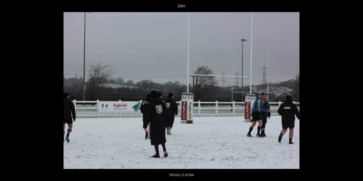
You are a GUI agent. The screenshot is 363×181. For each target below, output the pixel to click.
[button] (354, 7)
